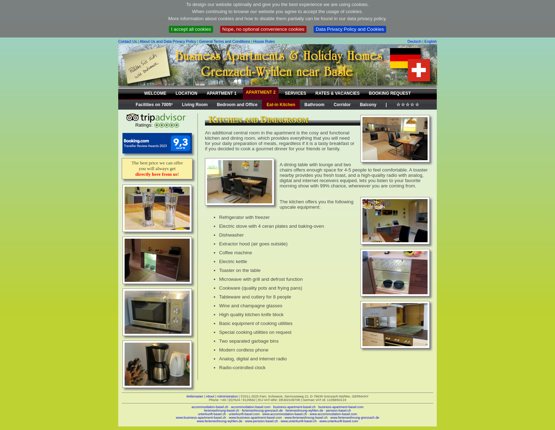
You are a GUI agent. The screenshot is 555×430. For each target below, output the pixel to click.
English (430, 41)
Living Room (195, 104)
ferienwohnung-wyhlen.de (304, 410)
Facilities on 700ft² (154, 104)
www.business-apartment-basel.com (255, 417)
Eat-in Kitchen (281, 104)
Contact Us (127, 41)
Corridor (342, 104)
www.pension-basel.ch (261, 421)
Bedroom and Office (237, 104)
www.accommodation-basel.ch (284, 414)
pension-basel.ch (338, 410)
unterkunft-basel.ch (212, 414)
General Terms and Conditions (224, 41)
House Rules (264, 41)
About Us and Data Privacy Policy (168, 41)
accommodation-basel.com (250, 407)
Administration (227, 396)
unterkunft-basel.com (244, 414)
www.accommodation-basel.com (333, 414)
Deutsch (414, 41)
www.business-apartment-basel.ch (201, 417)
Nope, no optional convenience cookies (263, 29)
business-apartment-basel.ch (294, 407)
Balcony (368, 104)
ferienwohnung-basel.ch (221, 410)
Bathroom (314, 104)
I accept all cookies (191, 29)
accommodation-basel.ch (209, 407)
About (210, 396)
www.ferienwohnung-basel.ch (306, 417)
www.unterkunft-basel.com (338, 421)
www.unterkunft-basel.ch (299, 421)
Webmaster (195, 396)
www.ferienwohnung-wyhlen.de (219, 421)
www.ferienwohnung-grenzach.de (354, 417)
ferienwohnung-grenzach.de (262, 410)
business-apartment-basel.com (341, 407)
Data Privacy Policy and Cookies (350, 29)
